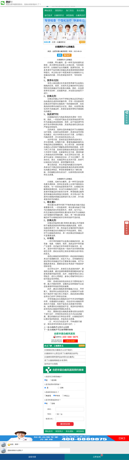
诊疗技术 (48, 15)
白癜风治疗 (80, 15)
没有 (61, 388)
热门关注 (70, 10)
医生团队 (80, 10)
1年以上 (67, 396)
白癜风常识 (59, 15)
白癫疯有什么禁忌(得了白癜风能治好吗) (61, 353)
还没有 (54, 380)
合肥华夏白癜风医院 (60, 51)
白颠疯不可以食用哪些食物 (61, 330)
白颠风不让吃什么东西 (59, 327)
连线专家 (32, 457)
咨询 (59, 55)
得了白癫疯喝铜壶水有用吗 (55, 360)
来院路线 (70, 15)
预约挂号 (67, 55)
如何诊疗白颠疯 (51, 364)
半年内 (57, 396)
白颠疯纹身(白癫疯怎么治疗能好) (58, 350)
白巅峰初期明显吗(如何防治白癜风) (59, 357)
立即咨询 (98, 456)
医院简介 (59, 10)
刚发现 (48, 396)
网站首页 (48, 10)
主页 (53, 42)
